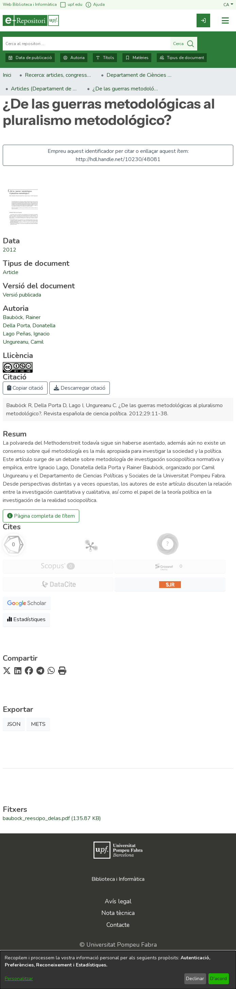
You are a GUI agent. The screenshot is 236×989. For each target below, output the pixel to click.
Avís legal (118, 901)
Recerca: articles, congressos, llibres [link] (59, 75)
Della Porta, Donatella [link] (29, 325)
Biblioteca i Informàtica (118, 879)
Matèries (137, 57)
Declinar (195, 978)
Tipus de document (181, 57)
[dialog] (118, 970)
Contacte (118, 925)
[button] (228, 4)
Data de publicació (30, 57)
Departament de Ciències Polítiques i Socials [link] (140, 75)
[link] (203, 20)
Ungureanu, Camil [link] (23, 342)
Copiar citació (25, 388)
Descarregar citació (79, 388)
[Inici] (31, 20)
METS (38, 724)
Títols (105, 57)
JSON (13, 724)
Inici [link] (7, 75)
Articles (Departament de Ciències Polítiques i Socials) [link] (45, 88)
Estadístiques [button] (26, 619)
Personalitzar (19, 978)
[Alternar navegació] (225, 20)
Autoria (74, 57)
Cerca (184, 44)
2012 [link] (9, 250)
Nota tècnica (118, 913)
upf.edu (71, 4)
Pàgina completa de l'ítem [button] (41, 516)
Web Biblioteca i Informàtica (30, 4)
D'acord (218, 978)
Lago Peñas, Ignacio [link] (26, 334)
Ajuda (95, 4)
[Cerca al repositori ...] (86, 44)
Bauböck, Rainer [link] (21, 317)
